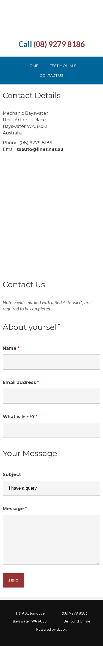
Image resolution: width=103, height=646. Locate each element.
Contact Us (51, 75)
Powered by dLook (51, 629)
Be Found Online (77, 621)
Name (9, 348)
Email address (19, 382)
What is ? (19, 416)
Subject (12, 474)
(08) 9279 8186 (59, 44)
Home (32, 65)
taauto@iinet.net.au (40, 149)
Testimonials (63, 65)
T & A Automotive (29, 613)
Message (13, 508)
